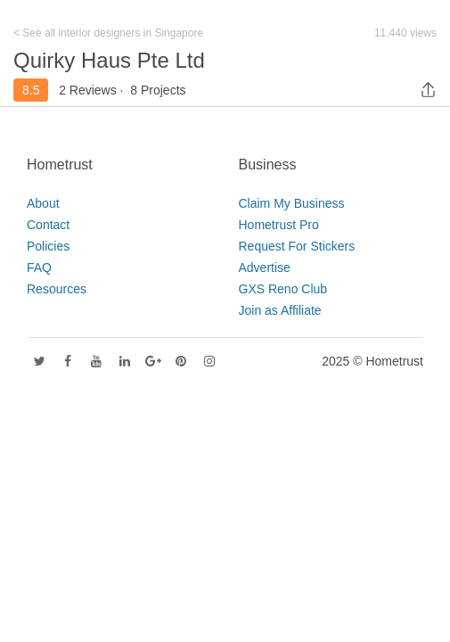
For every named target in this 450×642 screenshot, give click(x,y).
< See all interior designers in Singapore (108, 33)
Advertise (264, 267)
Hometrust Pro (279, 225)
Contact (48, 225)
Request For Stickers (297, 246)
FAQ (39, 267)
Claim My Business (292, 203)
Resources (56, 289)
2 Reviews (88, 90)
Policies (48, 246)
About (43, 203)
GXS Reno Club (283, 289)
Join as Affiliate (280, 310)
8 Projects (157, 90)
